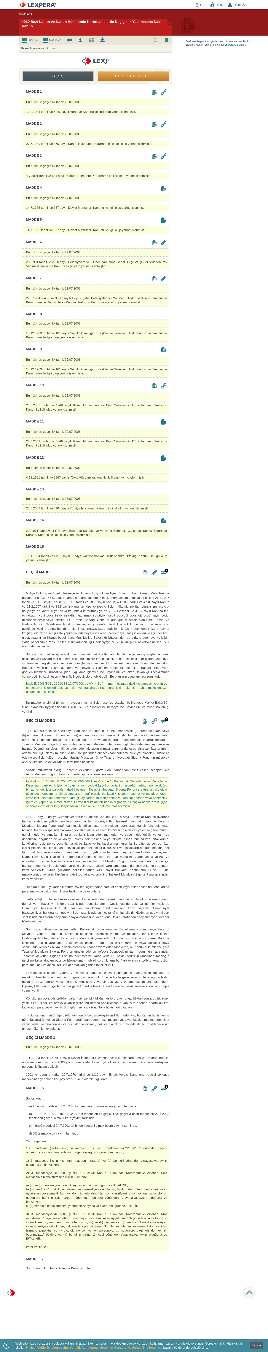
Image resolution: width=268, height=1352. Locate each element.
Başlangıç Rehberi (91, 1314)
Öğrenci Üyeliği (89, 1307)
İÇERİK (144, 1288)
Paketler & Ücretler (91, 1292)
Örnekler (144, 1307)
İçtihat (142, 1299)
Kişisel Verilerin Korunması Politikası (43, 1307)
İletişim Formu (206, 1299)
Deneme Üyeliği (90, 1303)
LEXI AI (143, 1292)
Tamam (256, 1345)
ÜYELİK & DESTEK (93, 1288)
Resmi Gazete (147, 1310)
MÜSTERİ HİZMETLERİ (213, 1288)
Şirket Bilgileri (30, 1296)
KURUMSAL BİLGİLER (37, 1288)
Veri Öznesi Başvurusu (35, 1310)
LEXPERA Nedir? (91, 1296)
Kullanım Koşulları (32, 1299)
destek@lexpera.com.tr (211, 1296)
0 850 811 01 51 (207, 1292)
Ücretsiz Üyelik (89, 1299)
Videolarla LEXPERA (93, 1310)
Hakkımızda (29, 1292)
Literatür (144, 1303)
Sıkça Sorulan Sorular (93, 1317)
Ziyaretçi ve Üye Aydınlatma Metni (41, 1303)
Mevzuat (144, 1296)
